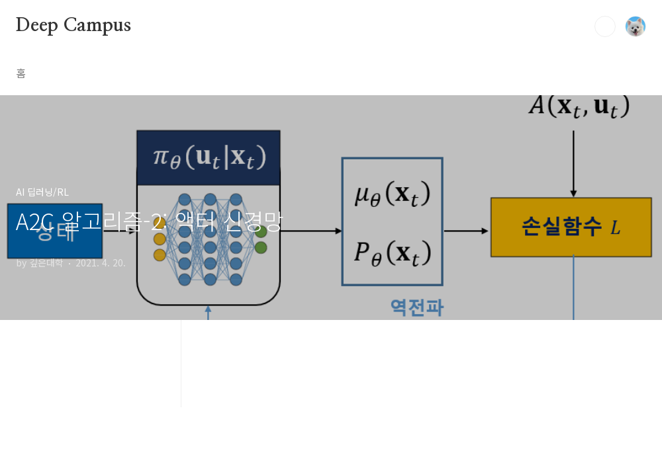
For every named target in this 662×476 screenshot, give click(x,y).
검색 (605, 26)
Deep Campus (73, 26)
